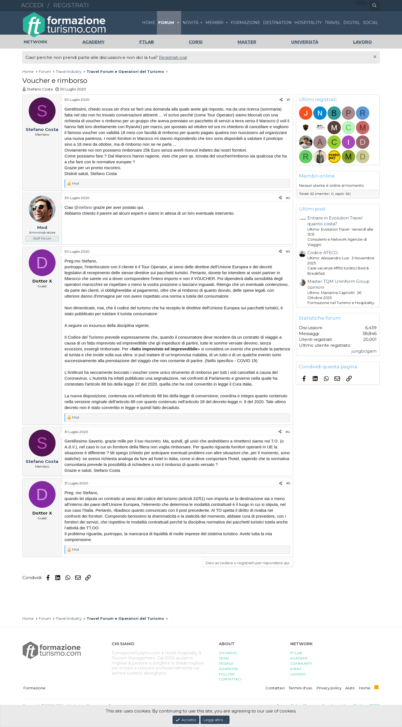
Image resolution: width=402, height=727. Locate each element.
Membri (214, 22)
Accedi (32, 5)
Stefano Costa (40, 89)
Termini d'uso (300, 688)
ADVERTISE (228, 669)
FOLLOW (226, 674)
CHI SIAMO (228, 653)
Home (148, 22)
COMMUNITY (301, 663)
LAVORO (298, 674)
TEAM (224, 658)
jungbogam (364, 351)
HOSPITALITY (308, 22)
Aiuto (350, 688)
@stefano (83, 207)
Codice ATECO (322, 252)
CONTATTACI (230, 679)
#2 (288, 198)
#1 (288, 99)
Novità (190, 22)
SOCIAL (370, 22)
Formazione (34, 688)
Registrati (71, 5)
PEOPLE (226, 663)
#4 (288, 432)
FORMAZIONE (245, 22)
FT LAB (296, 653)
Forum (166, 22)
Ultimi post (312, 209)
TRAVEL (333, 22)
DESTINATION (277, 22)
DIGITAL (351, 22)
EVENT (296, 669)
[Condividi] (281, 100)
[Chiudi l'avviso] (374, 57)
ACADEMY (299, 658)
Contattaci (275, 688)
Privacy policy (329, 688)
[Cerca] (374, 6)
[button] (178, 23)
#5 (288, 483)
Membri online (317, 176)
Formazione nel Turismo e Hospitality (340, 302)
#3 (288, 251)
